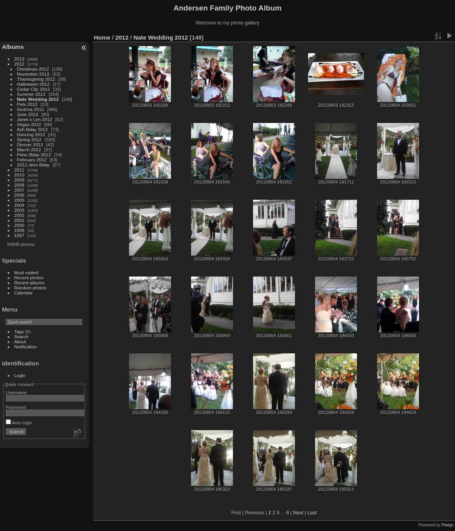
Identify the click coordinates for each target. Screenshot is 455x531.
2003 (19, 210)
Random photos (30, 287)
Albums (13, 46)
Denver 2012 (30, 144)
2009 (19, 179)
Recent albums (29, 282)
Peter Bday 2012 (34, 154)
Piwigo (447, 524)
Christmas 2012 (33, 68)
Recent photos (29, 277)
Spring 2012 (29, 139)
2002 (19, 215)
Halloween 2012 (33, 83)
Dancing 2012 (31, 134)
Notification (25, 346)
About (20, 341)
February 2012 (32, 159)
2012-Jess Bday (33, 164)
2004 (19, 205)
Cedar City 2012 (33, 89)
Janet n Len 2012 (34, 119)
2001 (19, 220)
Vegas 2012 (29, 124)
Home (102, 37)
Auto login (19, 422)
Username (16, 392)
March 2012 (29, 149)
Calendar (23, 292)
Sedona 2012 (30, 109)
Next (298, 512)
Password (16, 407)
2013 (19, 58)
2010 (19, 174)
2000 (19, 225)
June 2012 (27, 114)
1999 (19, 230)
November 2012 (33, 73)
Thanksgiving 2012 (36, 78)
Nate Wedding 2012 (38, 99)
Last (312, 512)
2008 (19, 184)
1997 (19, 235)
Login (20, 375)
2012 (19, 63)
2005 (19, 199)
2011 (19, 169)
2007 (19, 189)
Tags (19, 331)
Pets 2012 (27, 104)
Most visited (26, 272)
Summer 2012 (31, 94)
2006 (19, 194)
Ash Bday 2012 (32, 129)
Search (21, 336)
